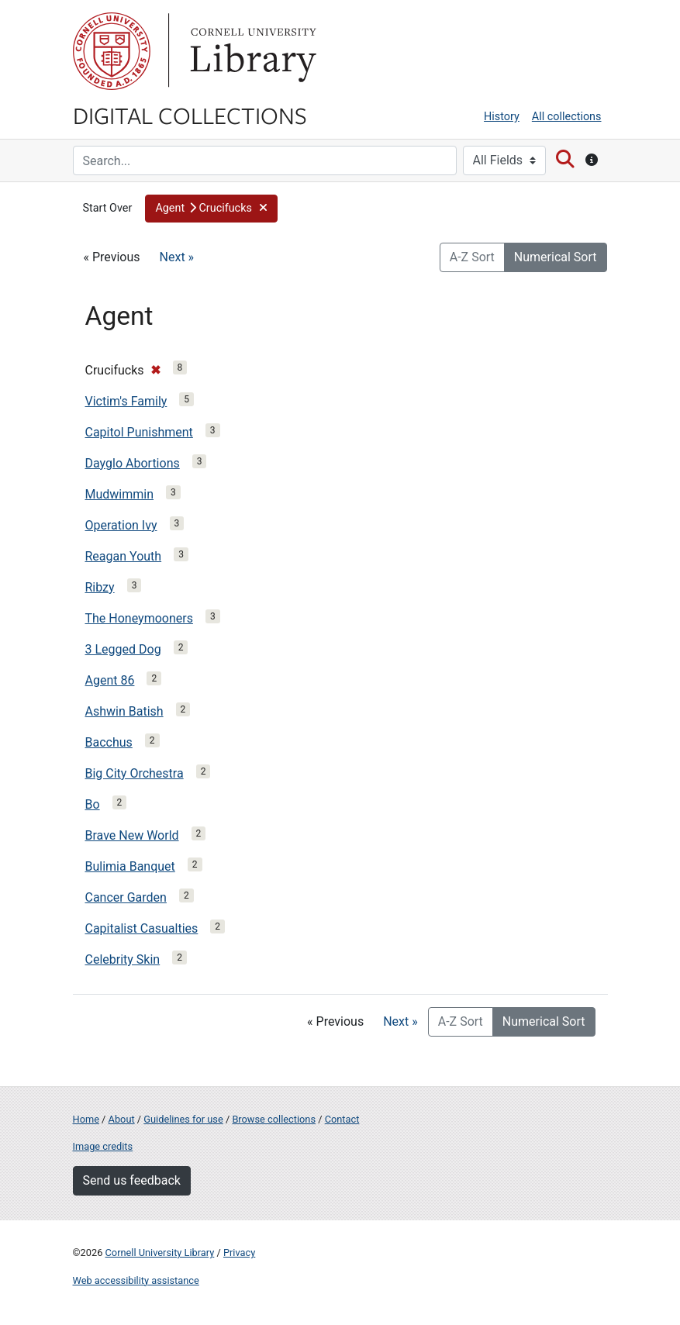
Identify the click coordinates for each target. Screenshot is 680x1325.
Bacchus (109, 742)
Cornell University (111, 51)
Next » (177, 257)
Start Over (108, 208)
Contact (342, 1119)
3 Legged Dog (123, 649)
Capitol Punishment (139, 432)
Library (251, 51)
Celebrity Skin (123, 959)
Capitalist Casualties (141, 928)
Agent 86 (110, 680)
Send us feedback (132, 1180)
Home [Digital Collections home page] (86, 1119)
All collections (567, 116)
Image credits (103, 1146)
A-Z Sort (472, 257)
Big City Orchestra (134, 773)
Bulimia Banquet (130, 866)
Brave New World (132, 835)
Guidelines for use (183, 1119)
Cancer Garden (126, 897)
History (501, 116)
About (122, 1119)
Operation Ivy (121, 525)
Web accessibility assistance (136, 1280)
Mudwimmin (119, 494)
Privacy (239, 1252)
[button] (211, 209)
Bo (92, 804)
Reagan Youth (123, 556)
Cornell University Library (160, 1252)
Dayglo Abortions (132, 463)
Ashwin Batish (124, 711)
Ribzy (100, 587)
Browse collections (274, 1119)
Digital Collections (190, 114)
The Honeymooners (139, 618)
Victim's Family (126, 401)
